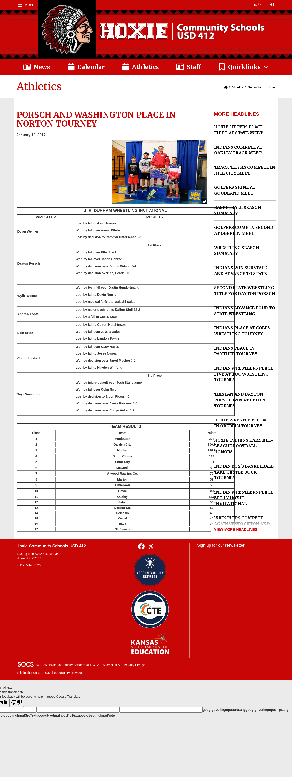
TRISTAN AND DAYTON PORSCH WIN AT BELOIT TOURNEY (240, 399)
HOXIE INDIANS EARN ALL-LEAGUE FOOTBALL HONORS (243, 446)
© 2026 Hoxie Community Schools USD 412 (68, 665)
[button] (243, 67)
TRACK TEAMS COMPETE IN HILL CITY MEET (244, 170)
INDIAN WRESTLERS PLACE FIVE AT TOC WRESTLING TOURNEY (243, 374)
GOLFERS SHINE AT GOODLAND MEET (234, 190)
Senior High (256, 87)
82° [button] (258, 5)
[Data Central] (150, 609)
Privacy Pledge (134, 665)
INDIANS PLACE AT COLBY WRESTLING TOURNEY (242, 330)
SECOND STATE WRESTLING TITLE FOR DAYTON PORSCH (244, 290)
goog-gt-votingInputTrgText (57, 715)
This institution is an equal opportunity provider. (50, 672)
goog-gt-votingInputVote (96, 715)
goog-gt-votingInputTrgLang (267, 710)
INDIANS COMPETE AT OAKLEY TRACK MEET (238, 150)
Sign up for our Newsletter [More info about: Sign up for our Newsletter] (221, 545)
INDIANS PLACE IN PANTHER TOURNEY (235, 351)
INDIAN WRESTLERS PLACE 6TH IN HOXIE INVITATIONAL (243, 497)
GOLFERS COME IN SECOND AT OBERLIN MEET (243, 230)
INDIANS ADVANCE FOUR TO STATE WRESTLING (244, 310)
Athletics (238, 87)
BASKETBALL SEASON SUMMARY (237, 210)
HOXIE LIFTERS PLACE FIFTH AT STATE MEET (238, 129)
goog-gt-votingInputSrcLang (224, 710)
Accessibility (111, 665)
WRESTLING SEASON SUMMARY (236, 250)
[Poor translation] (16, 703)
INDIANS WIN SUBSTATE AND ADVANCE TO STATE (240, 270)
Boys (271, 87)
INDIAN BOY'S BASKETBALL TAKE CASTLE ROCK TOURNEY (244, 472)
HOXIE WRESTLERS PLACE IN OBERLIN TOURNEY (242, 423)
